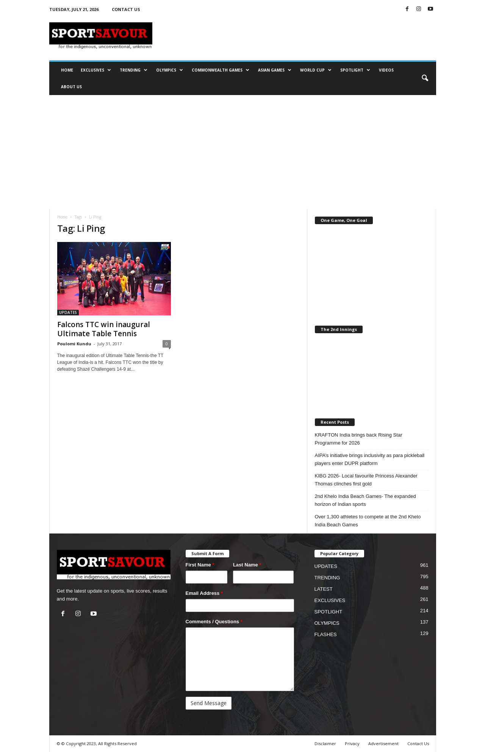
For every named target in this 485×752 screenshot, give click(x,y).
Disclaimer (325, 743)
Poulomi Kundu (74, 343)
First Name (200, 565)
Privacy (352, 743)
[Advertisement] (242, 152)
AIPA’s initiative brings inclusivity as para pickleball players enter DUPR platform (370, 459)
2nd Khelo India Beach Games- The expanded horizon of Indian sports (365, 500)
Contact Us (418, 743)
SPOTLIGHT (355, 70)
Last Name (247, 565)
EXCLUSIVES (96, 70)
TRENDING (133, 70)
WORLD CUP (316, 70)
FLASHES (325, 634)
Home (62, 217)
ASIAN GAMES (274, 70)
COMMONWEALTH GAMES (220, 70)
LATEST (323, 589)
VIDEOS (386, 70)
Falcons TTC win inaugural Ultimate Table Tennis (103, 329)
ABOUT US (71, 86)
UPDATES (68, 312)
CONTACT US (126, 9)
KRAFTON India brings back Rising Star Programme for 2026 (358, 439)
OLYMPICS (169, 70)
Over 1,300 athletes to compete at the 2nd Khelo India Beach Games (368, 520)
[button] (424, 78)
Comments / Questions (214, 621)
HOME (67, 70)
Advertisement (383, 743)
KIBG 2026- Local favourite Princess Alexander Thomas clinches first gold (366, 480)
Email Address (204, 593)
